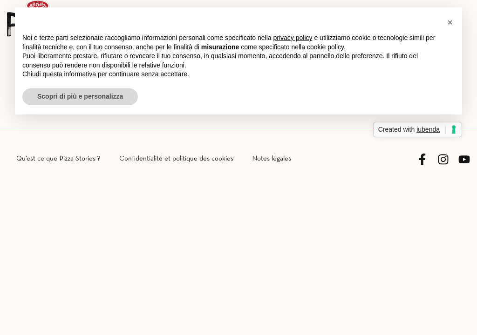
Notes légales (271, 158)
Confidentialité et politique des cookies (176, 158)
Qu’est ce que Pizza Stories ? (58, 158)
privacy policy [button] (293, 37)
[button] (450, 22)
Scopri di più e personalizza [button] (80, 96)
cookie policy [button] (325, 47)
